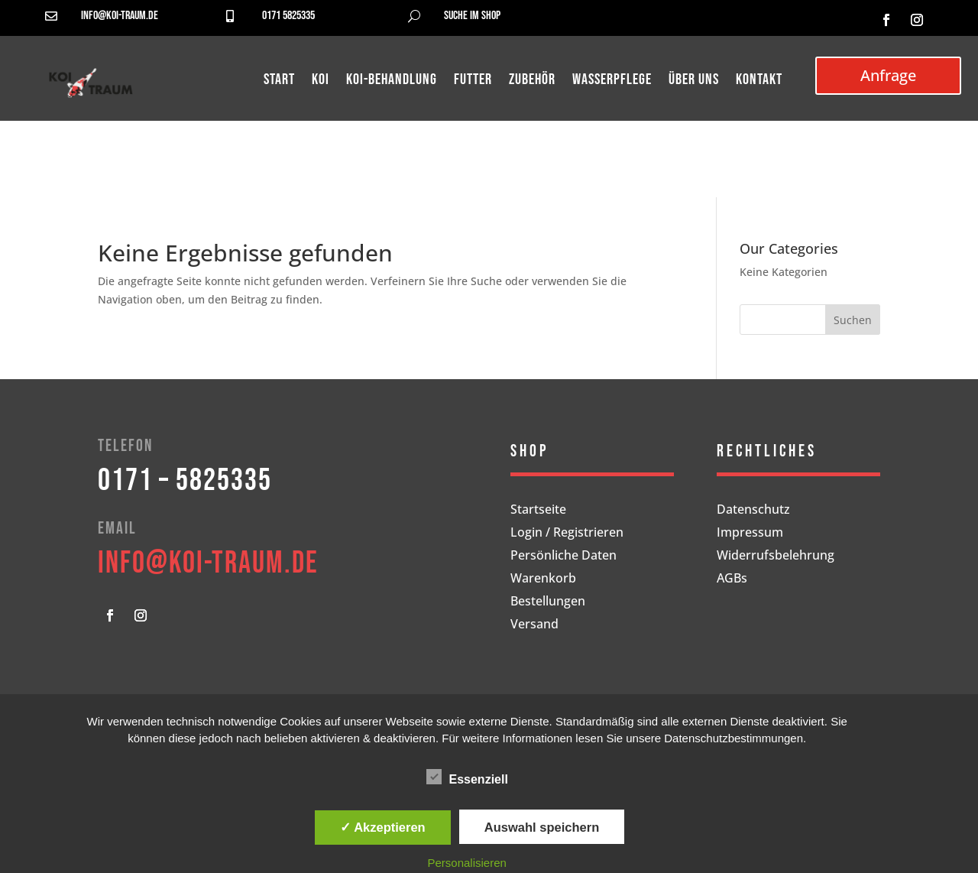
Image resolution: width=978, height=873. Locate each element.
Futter (473, 81)
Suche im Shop (472, 15)
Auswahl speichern (541, 827)
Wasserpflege (612, 81)
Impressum (750, 533)
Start (279, 81)
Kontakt (759, 81)
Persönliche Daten (563, 556)
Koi (320, 81)
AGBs (732, 579)
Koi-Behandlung (391, 81)
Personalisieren (467, 862)
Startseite (538, 511)
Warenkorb (543, 579)
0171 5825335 (288, 15)
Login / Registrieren (566, 533)
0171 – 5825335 (185, 480)
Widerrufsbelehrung (775, 556)
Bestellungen (547, 602)
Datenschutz (753, 511)
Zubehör (532, 81)
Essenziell (467, 777)
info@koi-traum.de (119, 15)
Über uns (694, 81)
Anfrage (888, 75)
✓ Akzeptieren (383, 827)
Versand (534, 625)
